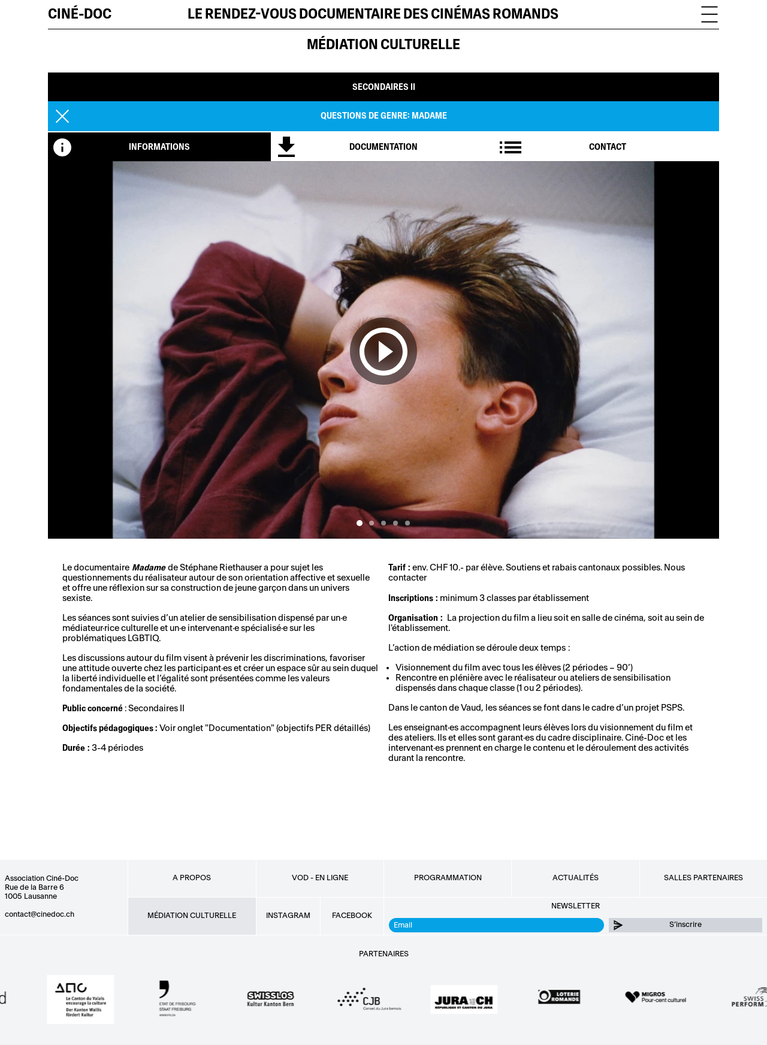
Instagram (288, 915)
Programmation (448, 877)
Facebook (352, 915)
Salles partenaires (703, 877)
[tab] (159, 146)
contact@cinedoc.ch (39, 914)
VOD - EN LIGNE (320, 877)
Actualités (575, 877)
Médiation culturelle (383, 45)
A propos (192, 877)
